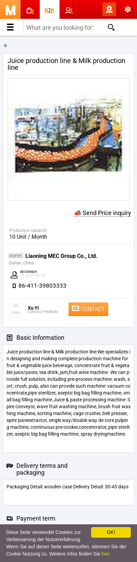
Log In (98, 9)
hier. (105, 554)
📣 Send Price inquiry (102, 212)
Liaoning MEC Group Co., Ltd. (61, 256)
